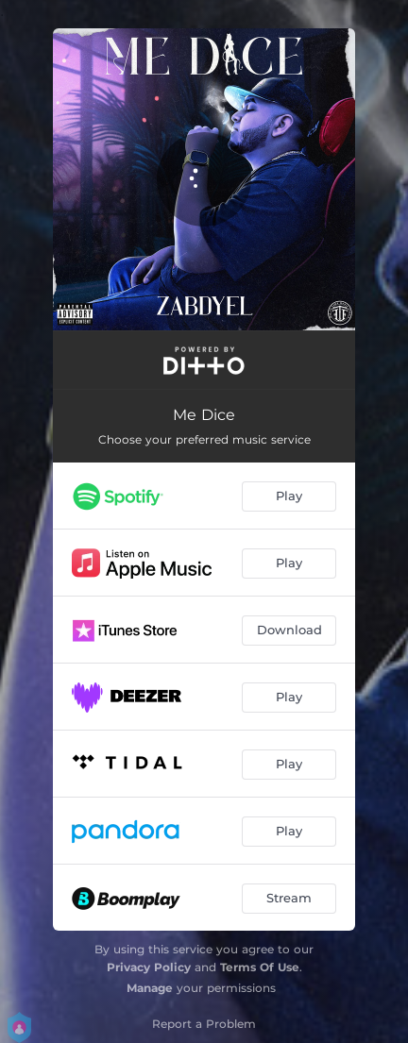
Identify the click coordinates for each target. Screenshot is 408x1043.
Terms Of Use (259, 967)
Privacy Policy (149, 967)
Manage (150, 988)
